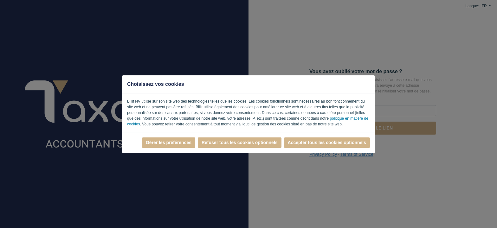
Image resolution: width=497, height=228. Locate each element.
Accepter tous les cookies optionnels (327, 142)
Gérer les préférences (168, 142)
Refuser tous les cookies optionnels (240, 142)
